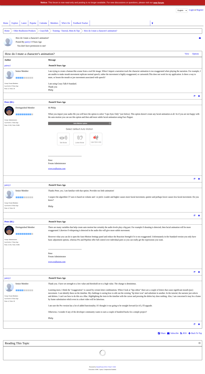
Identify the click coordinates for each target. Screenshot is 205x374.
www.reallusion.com (56, 168)
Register (200, 10)
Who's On (66, 23)
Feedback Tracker (81, 23)
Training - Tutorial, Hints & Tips (66, 31)
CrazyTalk (44, 31)
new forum (158, 3)
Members (54, 23)
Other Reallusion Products (25, 31)
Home (6, 23)
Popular (33, 23)
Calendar (43, 23)
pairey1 (28, 42)
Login (191, 10)
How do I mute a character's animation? (100, 31)
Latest (24, 23)
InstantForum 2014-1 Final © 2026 (106, 367)
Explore (15, 23)
